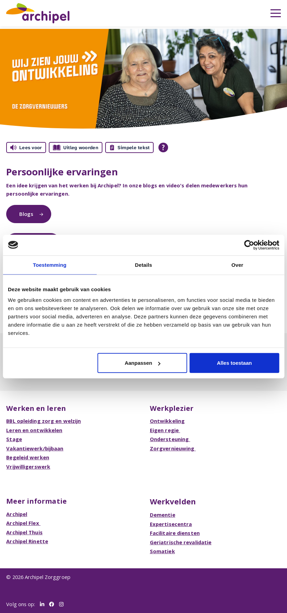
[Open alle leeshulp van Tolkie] (163, 147)
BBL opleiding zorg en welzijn (43, 420)
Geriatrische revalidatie (180, 542)
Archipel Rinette (27, 541)
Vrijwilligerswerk (28, 466)
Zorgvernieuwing (173, 448)
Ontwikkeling (167, 420)
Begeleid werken (27, 457)
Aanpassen (143, 363)
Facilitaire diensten (175, 532)
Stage (14, 439)
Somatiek (162, 551)
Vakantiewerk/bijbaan (34, 448)
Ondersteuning (170, 439)
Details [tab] (143, 264)
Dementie (162, 514)
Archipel (16, 514)
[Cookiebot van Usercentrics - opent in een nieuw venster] (249, 245)
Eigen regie (165, 430)
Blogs (27, 213)
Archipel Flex (23, 522)
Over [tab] (237, 264)
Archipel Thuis (24, 532)
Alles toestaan (234, 363)
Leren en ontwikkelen (34, 430)
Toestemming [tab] (50, 264)
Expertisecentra (171, 524)
